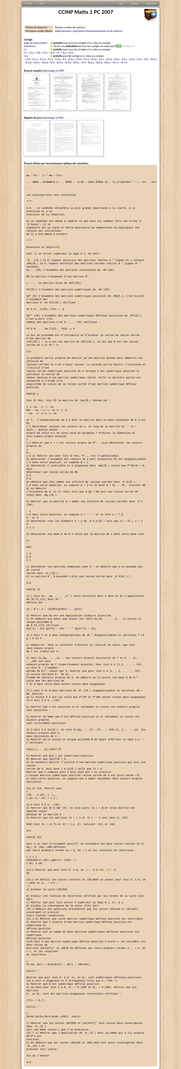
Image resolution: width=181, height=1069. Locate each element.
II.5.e (117, 59)
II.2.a (50, 59)
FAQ (42, 4)
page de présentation (35, 42)
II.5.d (109, 59)
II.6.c (139, 59)
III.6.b (99, 62)
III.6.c (107, 62)
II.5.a (86, 59)
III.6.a (91, 62)
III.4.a (60, 62)
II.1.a (35, 59)
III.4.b (68, 62)
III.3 (52, 62)
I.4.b (52, 52)
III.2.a (154, 59)
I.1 (25, 49)
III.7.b (124, 62)
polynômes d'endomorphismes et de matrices (97, 30)
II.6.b (132, 59)
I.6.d (28, 59)
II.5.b (94, 59)
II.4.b (78, 59)
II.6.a (124, 59)
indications (30, 46)
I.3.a (31, 52)
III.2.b (29, 62)
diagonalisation (63, 30)
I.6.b (70, 52)
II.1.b (42, 59)
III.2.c (37, 62)
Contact (134, 4)
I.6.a (63, 52)
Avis (121, 4)
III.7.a (116, 62)
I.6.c (26, 55)
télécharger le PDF (53, 70)
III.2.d (45, 62)
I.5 (57, 52)
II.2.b (58, 59)
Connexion (150, 4)
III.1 (146, 59)
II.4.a (71, 59)
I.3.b (38, 52)
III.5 (84, 62)
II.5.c (101, 59)
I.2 (25, 52)
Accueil (28, 4)
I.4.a (45, 52)
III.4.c (76, 62)
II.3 (64, 59)
